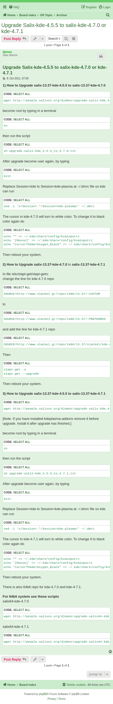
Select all (21, 94)
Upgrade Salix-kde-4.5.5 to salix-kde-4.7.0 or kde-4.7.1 (53, 28)
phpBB (43, 694)
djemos (7, 52)
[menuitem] (14, 7)
